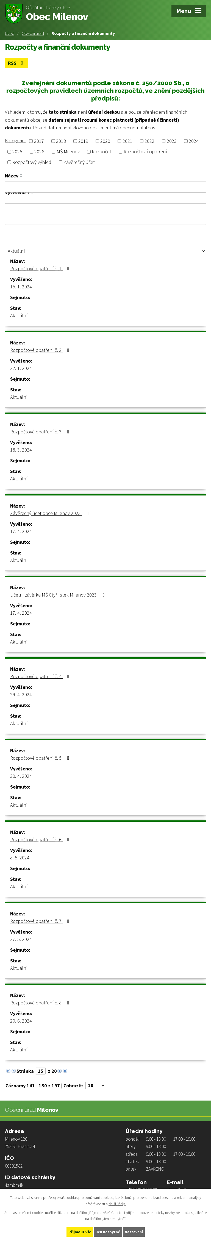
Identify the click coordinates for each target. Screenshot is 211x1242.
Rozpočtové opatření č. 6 (40, 839)
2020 (105, 141)
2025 (17, 152)
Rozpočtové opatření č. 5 (40, 758)
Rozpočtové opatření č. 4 (40, 676)
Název (11, 175)
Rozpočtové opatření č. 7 (40, 921)
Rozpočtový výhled (31, 162)
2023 (172, 141)
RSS (16, 63)
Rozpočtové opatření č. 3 (40, 431)
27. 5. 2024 (21, 939)
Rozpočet (101, 152)
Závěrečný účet (79, 162)
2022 (149, 141)
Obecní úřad (33, 33)
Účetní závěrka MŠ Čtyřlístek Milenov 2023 (58, 595)
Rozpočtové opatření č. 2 (40, 350)
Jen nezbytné (108, 1231)
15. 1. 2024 (21, 286)
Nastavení (134, 1231)
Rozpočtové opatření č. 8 (40, 1002)
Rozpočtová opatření (145, 152)
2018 (61, 141)
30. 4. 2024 (21, 776)
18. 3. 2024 (21, 450)
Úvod (9, 33)
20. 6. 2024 (21, 1021)
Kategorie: (15, 140)
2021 (127, 141)
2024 (194, 141)
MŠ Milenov (68, 152)
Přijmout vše (79, 1231)
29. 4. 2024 (21, 694)
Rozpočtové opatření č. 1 (40, 268)
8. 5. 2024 (19, 857)
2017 (39, 141)
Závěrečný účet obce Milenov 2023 (50, 513)
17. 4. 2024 (21, 531)
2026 (39, 152)
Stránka (25, 1071)
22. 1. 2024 (21, 368)
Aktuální (18, 315)
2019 (83, 141)
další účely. (117, 1203)
